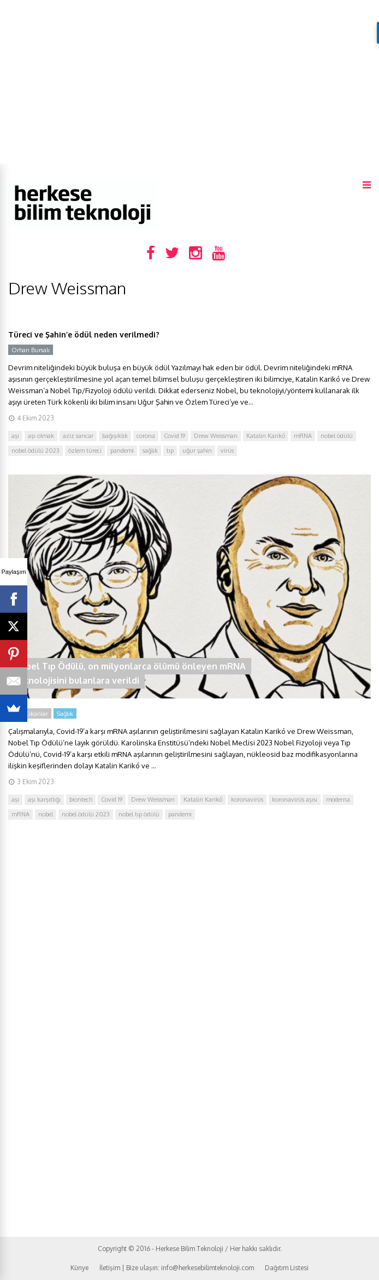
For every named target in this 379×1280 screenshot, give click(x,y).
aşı (15, 436)
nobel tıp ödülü (139, 814)
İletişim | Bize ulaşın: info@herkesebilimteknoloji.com (176, 1268)
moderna (338, 799)
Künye (79, 1268)
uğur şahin (197, 450)
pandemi (122, 450)
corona (146, 436)
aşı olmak (41, 436)
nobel (45, 814)
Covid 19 (174, 436)
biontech (80, 799)
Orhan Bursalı (30, 350)
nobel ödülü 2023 (35, 450)
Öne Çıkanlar (29, 714)
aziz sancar (78, 436)
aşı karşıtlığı (44, 799)
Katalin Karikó (265, 436)
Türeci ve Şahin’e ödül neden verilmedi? (83, 334)
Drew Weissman (216, 436)
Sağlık (65, 714)
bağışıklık (115, 436)
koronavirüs (247, 799)
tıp (170, 450)
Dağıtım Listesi (287, 1268)
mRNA (303, 436)
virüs (227, 450)
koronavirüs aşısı (294, 799)
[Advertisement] (189, 81)
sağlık (150, 450)
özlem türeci (85, 450)
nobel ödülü (337, 436)
